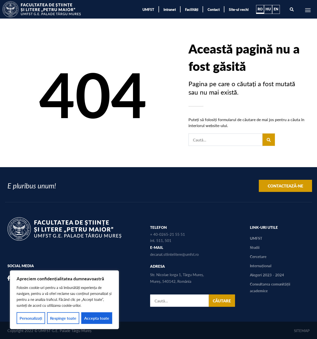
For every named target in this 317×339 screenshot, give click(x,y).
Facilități (191, 9)
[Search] (269, 139)
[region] (64, 299)
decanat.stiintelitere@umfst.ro (174, 254)
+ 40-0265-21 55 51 (167, 234)
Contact (214, 9)
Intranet (169, 9)
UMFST (148, 9)
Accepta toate (96, 318)
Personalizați (31, 318)
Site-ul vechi (239, 9)
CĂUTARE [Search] (222, 301)
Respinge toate (63, 318)
